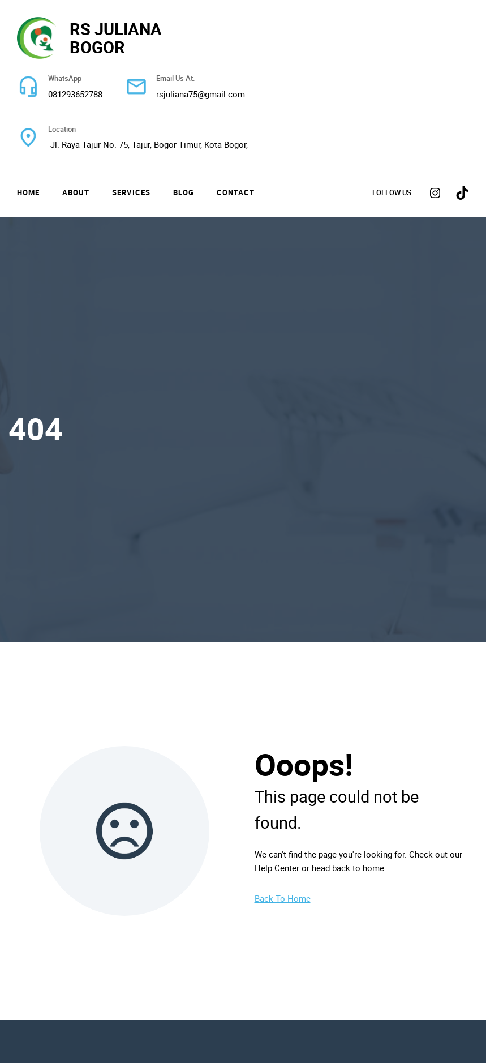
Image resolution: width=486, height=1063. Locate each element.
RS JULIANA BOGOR (116, 38)
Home (28, 192)
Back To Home (283, 898)
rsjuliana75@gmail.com (200, 94)
